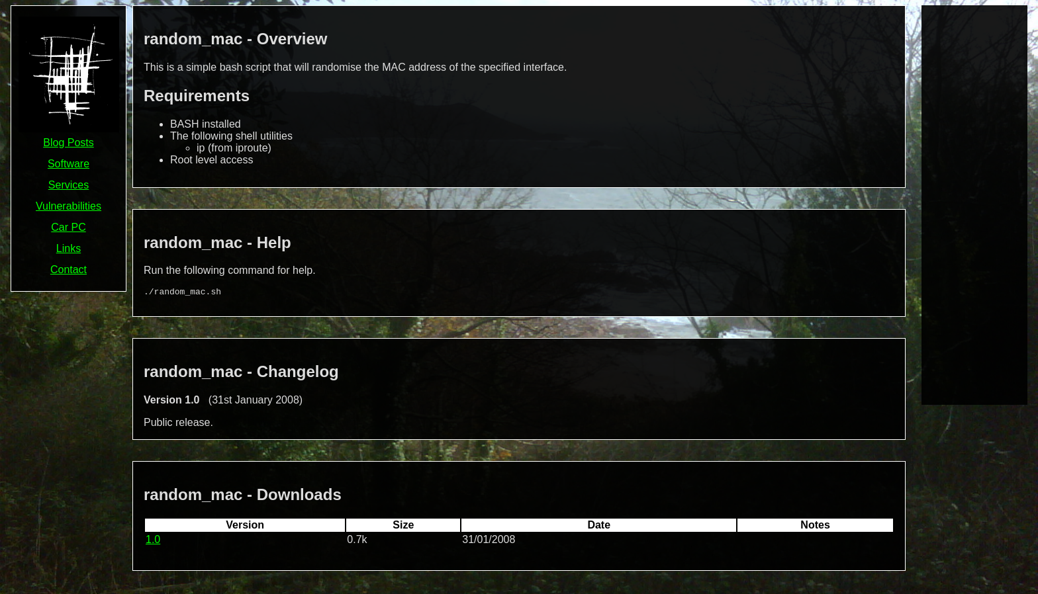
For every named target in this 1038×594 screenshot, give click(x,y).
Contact (68, 269)
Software (68, 163)
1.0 (153, 541)
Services (68, 185)
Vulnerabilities (68, 206)
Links (68, 248)
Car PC (68, 227)
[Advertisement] (974, 203)
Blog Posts (68, 142)
